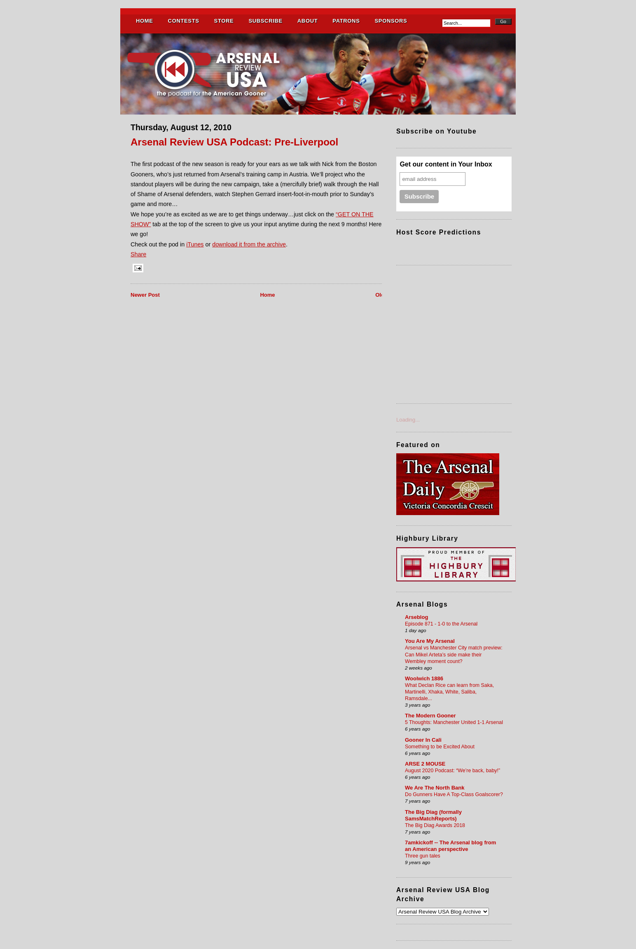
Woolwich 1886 (424, 678)
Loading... (408, 420)
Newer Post (145, 295)
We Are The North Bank (434, 788)
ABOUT (307, 21)
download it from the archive (249, 244)
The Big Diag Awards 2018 (435, 825)
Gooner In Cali (423, 740)
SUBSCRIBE (265, 21)
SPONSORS (390, 21)
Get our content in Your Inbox (446, 164)
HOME (144, 21)
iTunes (194, 244)
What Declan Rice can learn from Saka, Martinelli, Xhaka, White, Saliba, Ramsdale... (449, 691)
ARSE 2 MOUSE (425, 764)
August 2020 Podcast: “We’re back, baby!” (452, 770)
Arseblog (416, 617)
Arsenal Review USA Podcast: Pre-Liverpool (234, 142)
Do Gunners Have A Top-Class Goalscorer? (454, 794)
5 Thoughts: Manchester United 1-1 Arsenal (454, 722)
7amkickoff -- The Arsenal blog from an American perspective (450, 845)
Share (138, 254)
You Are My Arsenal (430, 641)
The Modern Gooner (430, 715)
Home (267, 295)
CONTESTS (183, 21)
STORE (224, 21)
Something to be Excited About (440, 747)
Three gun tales (422, 856)
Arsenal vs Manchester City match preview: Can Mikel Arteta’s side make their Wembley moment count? (454, 654)
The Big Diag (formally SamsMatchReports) (433, 815)
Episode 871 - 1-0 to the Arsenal (441, 624)
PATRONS (346, 21)
